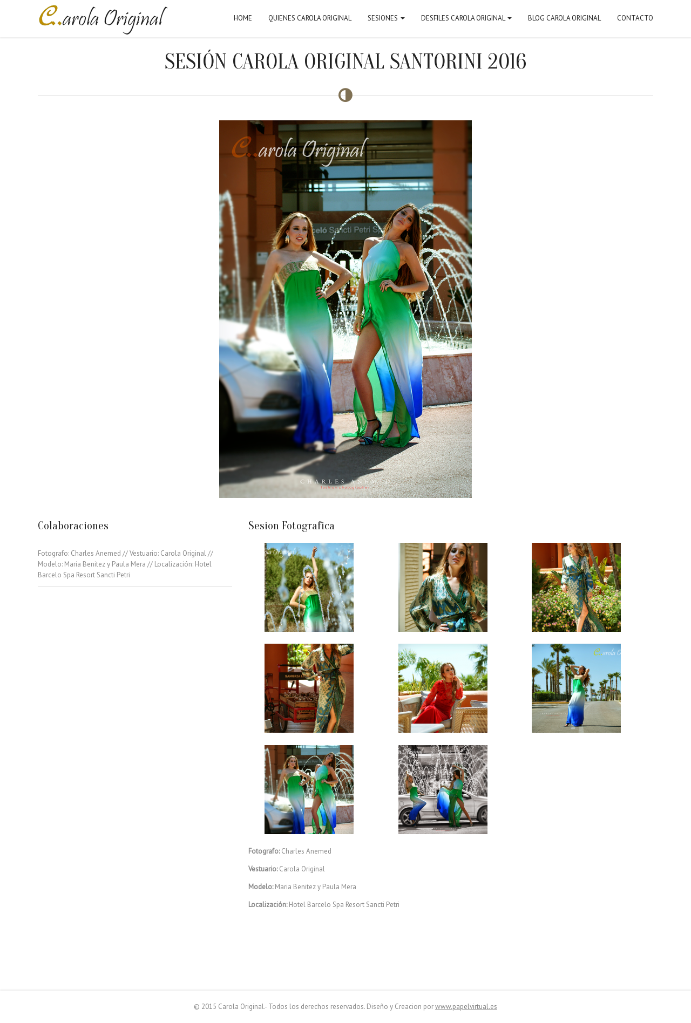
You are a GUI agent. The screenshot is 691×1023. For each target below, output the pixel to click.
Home (243, 18)
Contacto (635, 18)
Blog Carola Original (564, 18)
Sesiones (386, 18)
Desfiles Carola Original (466, 18)
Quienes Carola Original (309, 18)
